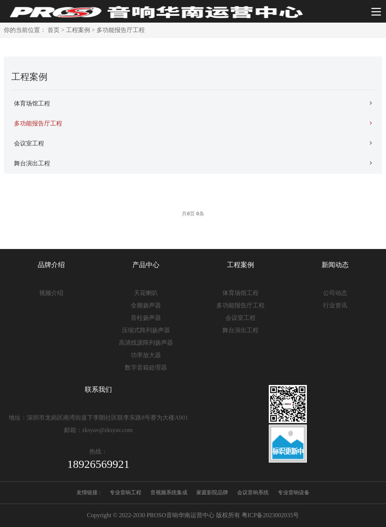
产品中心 (145, 265)
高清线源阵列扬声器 (146, 342)
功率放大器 (146, 355)
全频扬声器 (146, 305)
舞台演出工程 (193, 163)
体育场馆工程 (193, 103)
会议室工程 (193, 143)
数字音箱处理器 (146, 367)
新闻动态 (335, 265)
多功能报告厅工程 (120, 30)
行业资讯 (335, 305)
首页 (53, 30)
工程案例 (78, 30)
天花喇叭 (146, 293)
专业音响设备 (293, 492)
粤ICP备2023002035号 (270, 515)
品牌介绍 (51, 265)
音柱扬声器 (146, 318)
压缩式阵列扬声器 (146, 330)
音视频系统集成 (168, 492)
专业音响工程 (125, 492)
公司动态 (335, 293)
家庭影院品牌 (212, 492)
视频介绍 (51, 293)
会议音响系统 (253, 492)
